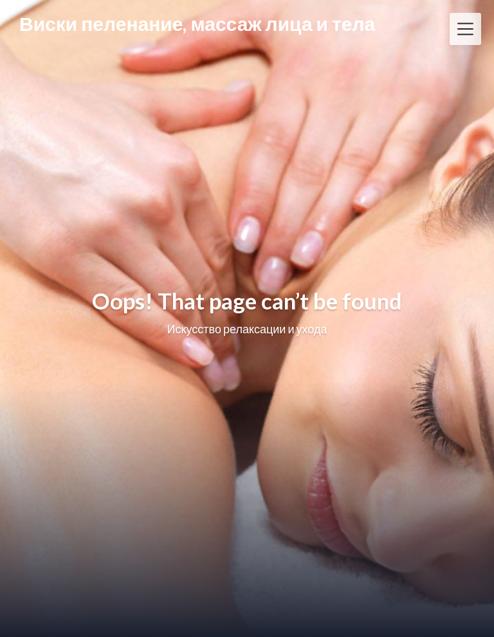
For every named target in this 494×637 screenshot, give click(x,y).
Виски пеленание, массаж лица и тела (197, 24)
